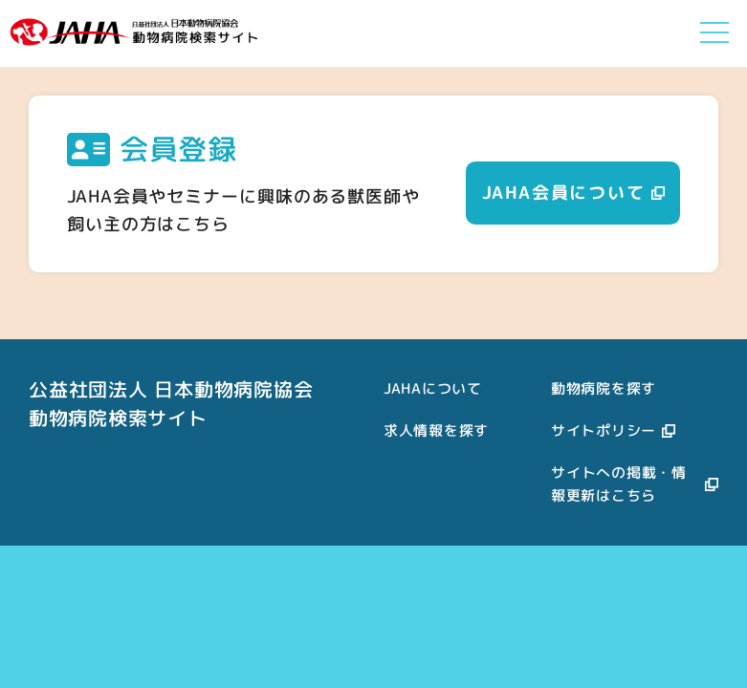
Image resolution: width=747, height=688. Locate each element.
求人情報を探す (436, 430)
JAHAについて (433, 388)
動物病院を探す (603, 388)
